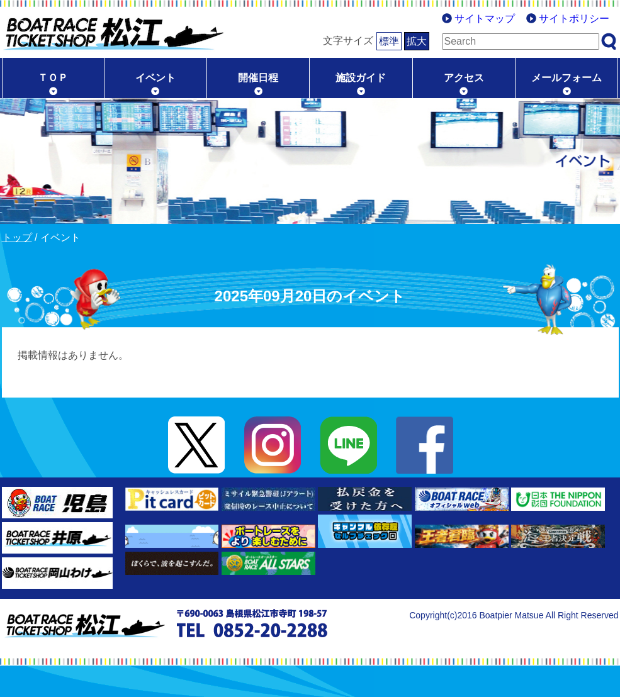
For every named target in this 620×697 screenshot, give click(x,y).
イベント (155, 77)
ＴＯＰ (53, 77)
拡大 (417, 41)
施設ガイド (360, 77)
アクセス (464, 77)
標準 (389, 41)
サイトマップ (484, 18)
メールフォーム (566, 77)
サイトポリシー (574, 18)
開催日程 (258, 77)
